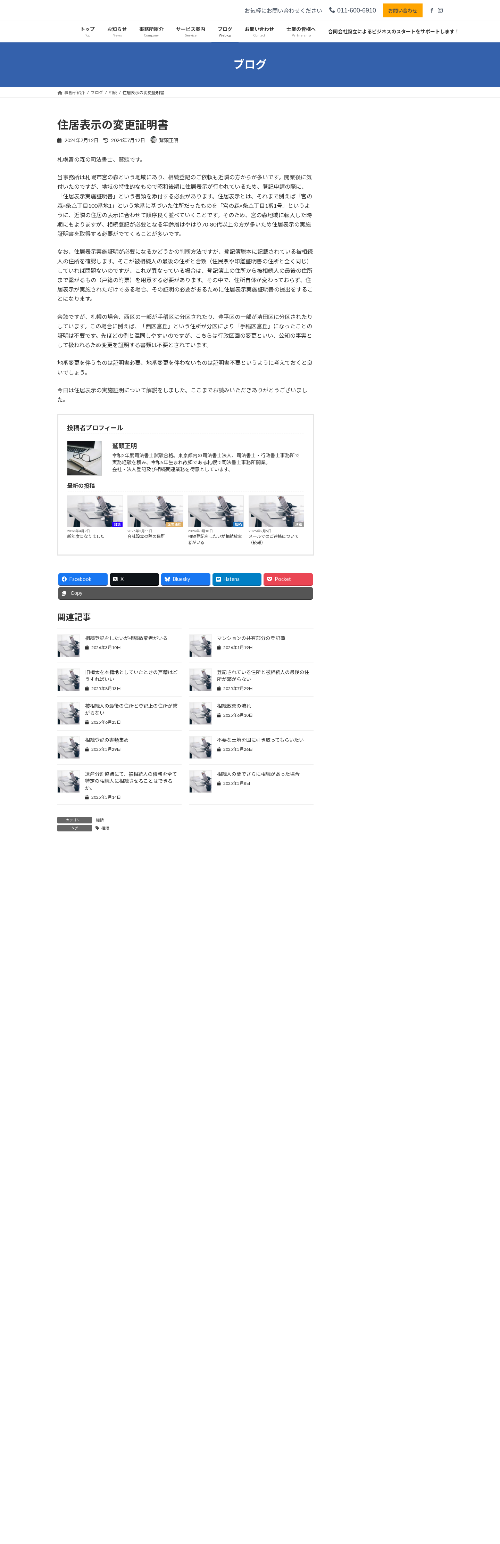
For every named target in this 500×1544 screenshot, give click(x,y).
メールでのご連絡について (369, 258)
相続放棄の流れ (234, 706)
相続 (238, 524)
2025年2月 (352, 634)
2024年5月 (352, 761)
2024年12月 (354, 662)
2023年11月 (354, 846)
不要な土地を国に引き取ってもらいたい (260, 740)
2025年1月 (352, 648)
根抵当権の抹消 (355, 396)
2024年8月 (352, 719)
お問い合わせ (401, 11)
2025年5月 (352, 592)
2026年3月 (352, 451)
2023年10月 (354, 860)
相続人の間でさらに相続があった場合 (258, 774)
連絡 (298, 524)
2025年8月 (352, 549)
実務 (381, 388)
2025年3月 (352, 620)
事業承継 (350, 1020)
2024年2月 (352, 803)
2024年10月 (354, 690)
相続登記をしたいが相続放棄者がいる (215, 539)
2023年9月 (352, 874)
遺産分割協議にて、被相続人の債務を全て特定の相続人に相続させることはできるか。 (131, 781)
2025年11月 (354, 507)
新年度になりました (86, 536)
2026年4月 (352, 437)
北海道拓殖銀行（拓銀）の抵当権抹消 (383, 369)
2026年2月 (352, 465)
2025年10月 (354, 521)
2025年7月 (352, 564)
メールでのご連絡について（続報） (274, 539)
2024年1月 (352, 818)
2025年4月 (352, 606)
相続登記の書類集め (107, 740)
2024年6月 (352, 747)
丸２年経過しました (361, 341)
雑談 (117, 524)
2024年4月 (352, 775)
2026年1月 (352, 479)
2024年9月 (352, 705)
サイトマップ (131, 1421)
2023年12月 (354, 832)
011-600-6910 (351, 10)
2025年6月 (352, 578)
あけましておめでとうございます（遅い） (388, 313)
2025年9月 (352, 536)
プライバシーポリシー (85, 1421)
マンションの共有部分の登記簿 (251, 638)
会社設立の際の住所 (146, 536)
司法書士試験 (355, 935)
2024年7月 (352, 733)
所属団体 (350, 949)
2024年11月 (354, 677)
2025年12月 (354, 493)
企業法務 (174, 524)
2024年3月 (352, 789)
